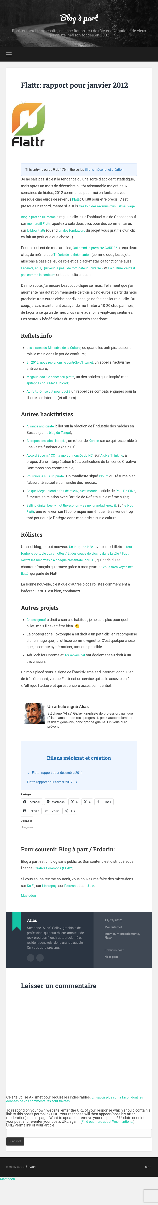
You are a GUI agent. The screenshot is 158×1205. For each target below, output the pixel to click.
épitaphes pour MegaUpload (50, 401)
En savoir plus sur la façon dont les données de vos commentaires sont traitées (77, 1123)
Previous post (114, 975)
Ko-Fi (31, 910)
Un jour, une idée (82, 571)
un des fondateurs (100, 248)
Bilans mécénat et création (104, 181)
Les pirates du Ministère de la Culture (57, 366)
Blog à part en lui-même (40, 235)
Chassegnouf (38, 644)
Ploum (108, 494)
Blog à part (79, 17)
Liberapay (51, 910)
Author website (40, 982)
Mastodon (29, 920)
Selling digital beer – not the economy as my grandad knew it (76, 529)
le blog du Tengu (64, 450)
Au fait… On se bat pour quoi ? (51, 409)
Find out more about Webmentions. (111, 1145)
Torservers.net (76, 679)
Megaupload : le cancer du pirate (53, 395)
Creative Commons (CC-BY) (56, 892)
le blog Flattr (62, 248)
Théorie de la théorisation (83, 272)
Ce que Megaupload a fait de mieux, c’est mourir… (67, 509)
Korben (99, 459)
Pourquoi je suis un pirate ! (48, 494)
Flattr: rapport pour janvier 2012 (75, 90)
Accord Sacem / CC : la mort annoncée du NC (64, 473)
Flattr (76, 211)
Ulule (95, 910)
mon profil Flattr (63, 242)
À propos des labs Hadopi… (49, 459)
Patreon (73, 910)
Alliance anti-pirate (42, 444)
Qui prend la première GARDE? (98, 266)
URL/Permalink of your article (30, 1149)
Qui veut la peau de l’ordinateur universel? (92, 286)
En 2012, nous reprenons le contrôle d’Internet (64, 380)
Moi (107, 951)
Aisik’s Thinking (121, 473)
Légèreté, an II (44, 286)
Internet (116, 951)
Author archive (30, 982)
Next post (111, 981)
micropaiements (128, 958)
